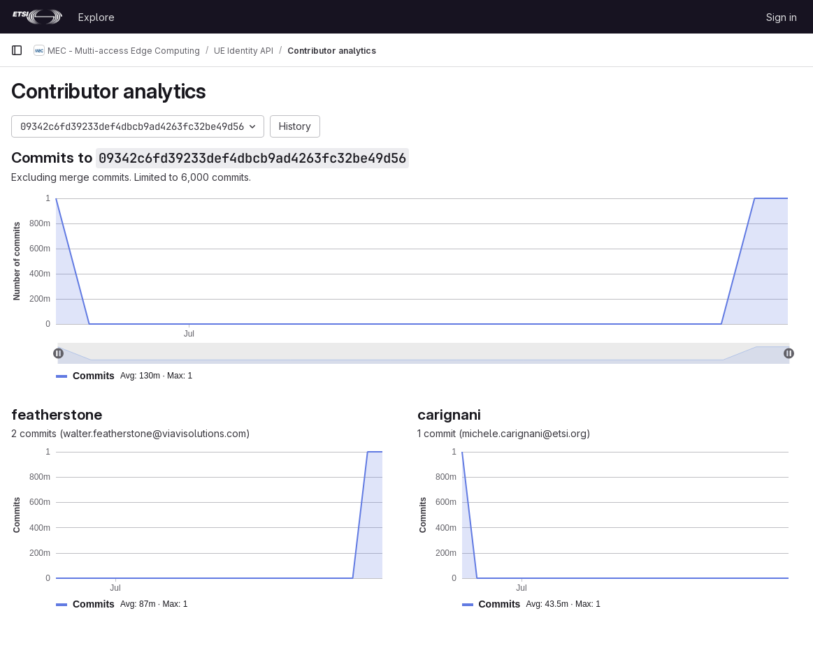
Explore (96, 17)
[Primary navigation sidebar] (17, 50)
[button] (129, 376)
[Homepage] (37, 17)
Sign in (781, 17)
